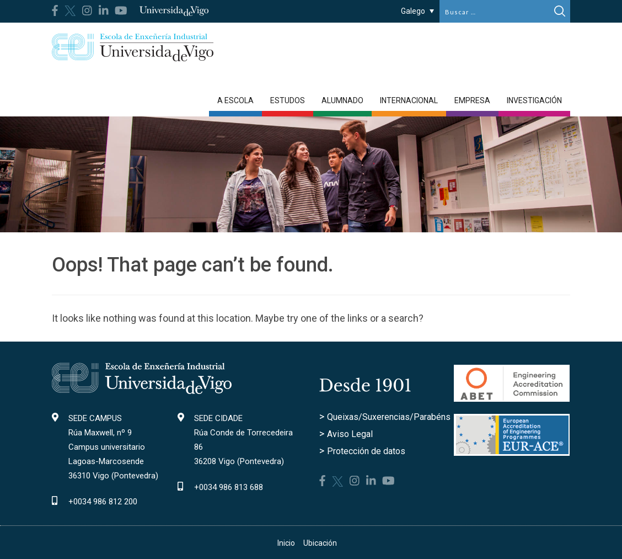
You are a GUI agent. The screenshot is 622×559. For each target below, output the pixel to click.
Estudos (287, 100)
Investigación (534, 100)
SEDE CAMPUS (95, 418)
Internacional (409, 100)
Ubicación (320, 543)
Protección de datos (366, 451)
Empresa (472, 100)
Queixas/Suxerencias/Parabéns (389, 417)
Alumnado (342, 100)
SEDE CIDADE (218, 418)
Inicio (286, 543)
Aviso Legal (350, 434)
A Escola (235, 100)
